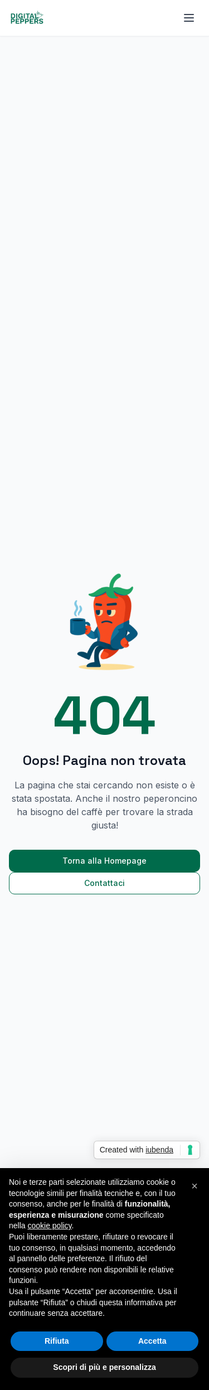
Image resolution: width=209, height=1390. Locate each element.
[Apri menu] (189, 18)
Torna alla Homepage (104, 860)
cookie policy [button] (49, 1225)
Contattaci (104, 883)
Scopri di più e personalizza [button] (104, 1367)
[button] (194, 1186)
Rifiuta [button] (57, 1340)
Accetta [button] (152, 1340)
